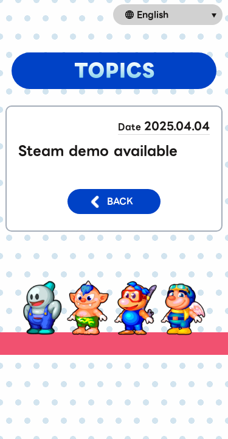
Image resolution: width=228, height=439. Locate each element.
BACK (111, 201)
